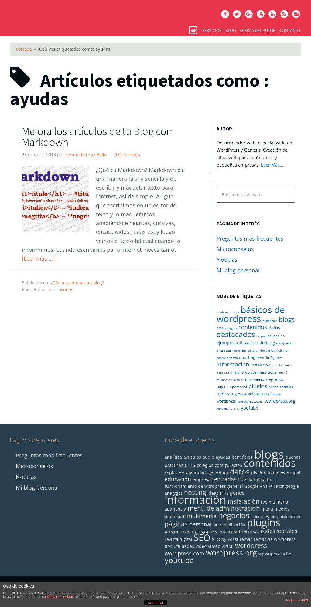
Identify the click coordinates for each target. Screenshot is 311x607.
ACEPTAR (155, 603)
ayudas (66, 289)
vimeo (214, 546)
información (233, 364)
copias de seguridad (185, 473)
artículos (192, 457)
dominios (275, 473)
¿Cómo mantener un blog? (77, 282)
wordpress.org (280, 401)
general (253, 350)
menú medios (275, 509)
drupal (261, 336)
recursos (250, 531)
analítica (223, 312)
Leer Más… (272, 165)
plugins (257, 386)
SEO (221, 393)
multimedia (254, 379)
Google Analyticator (274, 350)
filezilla (245, 479)
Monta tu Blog (55, 15)
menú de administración (256, 372)
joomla (277, 365)
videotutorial (259, 393)
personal (239, 387)
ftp (244, 350)
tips (168, 546)
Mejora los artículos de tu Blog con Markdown (97, 136)
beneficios (269, 321)
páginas (224, 386)
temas (246, 539)
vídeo (201, 546)
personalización (229, 525)
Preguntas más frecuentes (250, 238)
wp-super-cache (228, 408)
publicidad (229, 531)
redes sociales (281, 387)
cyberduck (217, 473)
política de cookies (59, 597)
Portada (24, 49)
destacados (236, 334)
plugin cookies (296, 600)
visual (277, 394)
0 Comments (127, 154)
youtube (249, 408)
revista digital (178, 539)
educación (276, 335)
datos (274, 327)
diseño (258, 473)
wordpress (226, 401)
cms (220, 327)
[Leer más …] (38, 258)
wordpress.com (250, 401)
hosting (248, 357)
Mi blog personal (238, 270)
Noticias (227, 259)
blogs (287, 319)
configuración (228, 465)
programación (179, 531)
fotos (237, 350)
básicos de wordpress (251, 314)
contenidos (252, 327)
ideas (261, 358)
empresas (286, 343)
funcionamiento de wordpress (195, 486)
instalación (260, 365)
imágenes (274, 357)
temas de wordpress (275, 539)
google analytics (228, 358)
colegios (231, 328)
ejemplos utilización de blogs (247, 342)
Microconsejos (235, 249)
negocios (275, 379)
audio (235, 312)
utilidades (184, 546)
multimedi (236, 380)
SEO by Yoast (236, 394)
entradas (224, 350)
